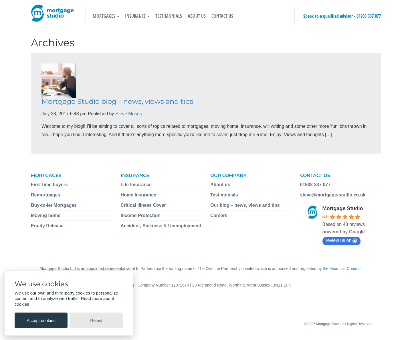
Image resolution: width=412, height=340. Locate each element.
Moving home (45, 215)
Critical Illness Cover (143, 205)
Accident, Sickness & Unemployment (161, 225)
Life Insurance (136, 184)
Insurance (137, 16)
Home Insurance (138, 194)
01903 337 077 (368, 16)
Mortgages (106, 16)
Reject (96, 320)
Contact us (222, 16)
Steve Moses (128, 113)
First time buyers (49, 184)
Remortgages (45, 194)
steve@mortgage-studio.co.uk (333, 194)
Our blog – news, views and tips (245, 205)
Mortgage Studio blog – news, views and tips (117, 101)
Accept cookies (41, 320)
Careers (218, 215)
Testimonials (168, 16)
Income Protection (141, 215)
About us (197, 16)
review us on (341, 240)
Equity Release (47, 225)
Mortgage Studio (342, 208)
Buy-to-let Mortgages (54, 205)
